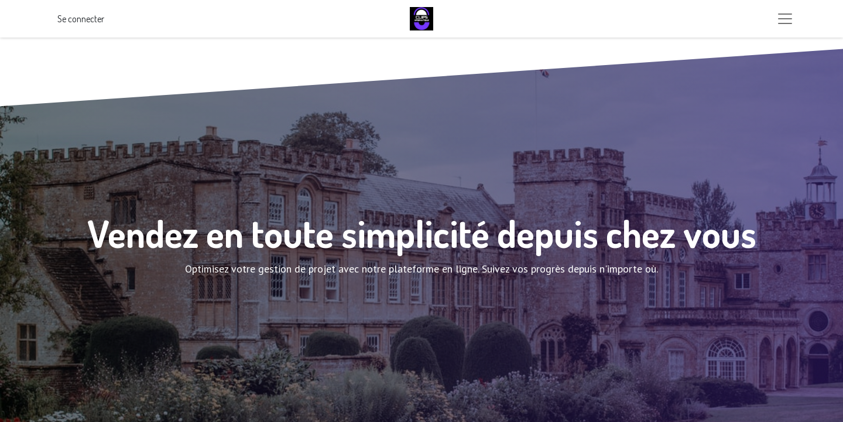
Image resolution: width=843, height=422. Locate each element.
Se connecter (80, 19)
